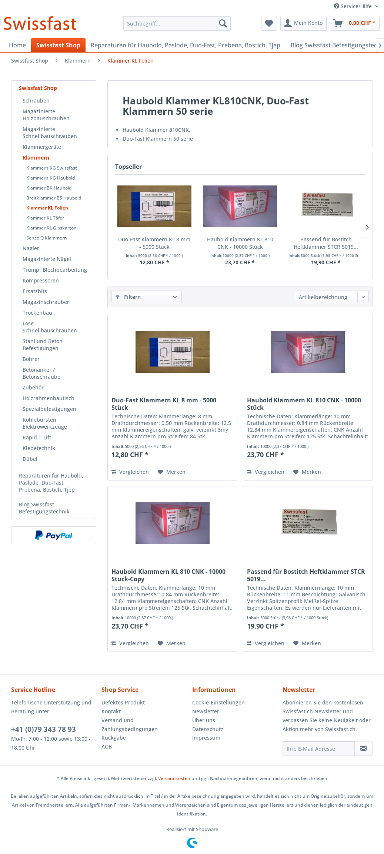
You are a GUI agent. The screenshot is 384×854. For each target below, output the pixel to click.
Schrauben (36, 100)
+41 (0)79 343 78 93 (43, 729)
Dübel (30, 458)
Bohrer (31, 358)
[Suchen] (223, 23)
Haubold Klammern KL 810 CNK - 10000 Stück (240, 243)
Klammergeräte (42, 146)
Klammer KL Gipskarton (51, 228)
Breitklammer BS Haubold (53, 198)
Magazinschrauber (46, 301)
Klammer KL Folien (47, 208)
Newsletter (205, 711)
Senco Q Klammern (46, 238)
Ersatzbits (35, 291)
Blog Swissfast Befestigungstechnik (44, 508)
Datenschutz (207, 729)
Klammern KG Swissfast (51, 168)
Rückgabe (113, 737)
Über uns (203, 720)
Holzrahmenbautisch (48, 398)
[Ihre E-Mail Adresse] (319, 748)
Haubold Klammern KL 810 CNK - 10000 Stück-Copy (168, 575)
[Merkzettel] (269, 23)
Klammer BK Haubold (48, 188)
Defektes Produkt (123, 702)
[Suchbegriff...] (177, 23)
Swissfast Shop (38, 87)
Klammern (36, 157)
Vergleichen (130, 471)
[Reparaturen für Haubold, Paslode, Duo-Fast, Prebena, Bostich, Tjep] (186, 45)
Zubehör (33, 387)
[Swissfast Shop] (58, 45)
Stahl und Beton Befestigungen (43, 345)
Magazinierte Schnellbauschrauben (50, 132)
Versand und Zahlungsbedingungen (129, 725)
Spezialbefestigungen (49, 408)
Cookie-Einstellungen (218, 702)
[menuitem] (177, 23)
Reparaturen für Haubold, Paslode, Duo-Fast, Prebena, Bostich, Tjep (51, 482)
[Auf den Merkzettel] (172, 472)
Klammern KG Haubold (50, 178)
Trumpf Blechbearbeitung (55, 269)
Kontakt (111, 711)
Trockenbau (37, 312)
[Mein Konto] (303, 23)
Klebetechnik (39, 448)
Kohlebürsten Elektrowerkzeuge (45, 423)
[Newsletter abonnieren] (363, 748)
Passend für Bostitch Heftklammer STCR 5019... (326, 243)
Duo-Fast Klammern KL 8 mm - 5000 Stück (154, 243)
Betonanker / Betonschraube (41, 373)
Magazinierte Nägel (47, 258)
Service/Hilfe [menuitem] (353, 6)
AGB (106, 746)
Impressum (206, 737)
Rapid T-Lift (37, 437)
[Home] (17, 45)
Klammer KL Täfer (45, 218)
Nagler (31, 248)
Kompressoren (41, 280)
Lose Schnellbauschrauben (50, 327)
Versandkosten (174, 778)
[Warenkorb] (355, 23)
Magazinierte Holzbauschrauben (46, 115)
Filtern (128, 296)
